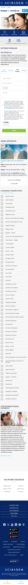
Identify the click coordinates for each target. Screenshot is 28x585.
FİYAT (14, 516)
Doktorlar (23, 541)
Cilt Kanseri (20, 486)
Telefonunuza (14, 180)
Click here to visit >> (6, 455)
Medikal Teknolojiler (8, 544)
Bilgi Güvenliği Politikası (14, 552)
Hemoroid (20, 491)
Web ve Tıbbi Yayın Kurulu (10, 555)
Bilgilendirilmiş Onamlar (19, 547)
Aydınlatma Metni (8, 107)
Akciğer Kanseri (7, 486)
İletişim (22, 555)
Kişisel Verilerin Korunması (14, 549)
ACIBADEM (14, 505)
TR (26, 10)
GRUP (14, 510)
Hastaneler (14, 541)
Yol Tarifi (14, 183)
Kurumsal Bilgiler (21, 544)
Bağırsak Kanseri (7, 488)
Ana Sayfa (5, 541)
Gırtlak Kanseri (20, 488)
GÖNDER (14, 130)
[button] (5, 88)
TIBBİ (14, 513)
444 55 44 (14, 11)
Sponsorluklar (6, 547)
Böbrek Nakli (7, 491)
